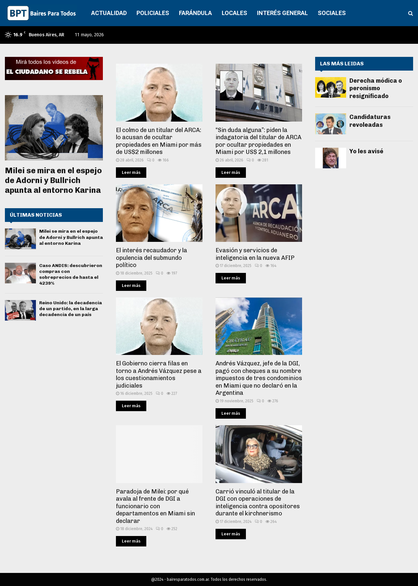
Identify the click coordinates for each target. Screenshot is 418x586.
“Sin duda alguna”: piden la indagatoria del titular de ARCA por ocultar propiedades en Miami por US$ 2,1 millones (258, 141)
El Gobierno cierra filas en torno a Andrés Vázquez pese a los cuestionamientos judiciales (158, 374)
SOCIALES (332, 12)
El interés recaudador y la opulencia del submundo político (151, 258)
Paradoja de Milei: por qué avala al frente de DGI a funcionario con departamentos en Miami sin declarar (155, 506)
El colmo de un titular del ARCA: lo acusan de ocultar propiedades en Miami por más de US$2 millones (158, 141)
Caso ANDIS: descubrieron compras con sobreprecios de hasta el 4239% (70, 274)
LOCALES (234, 12)
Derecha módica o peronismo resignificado (375, 88)
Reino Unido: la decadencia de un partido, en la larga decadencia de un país (70, 308)
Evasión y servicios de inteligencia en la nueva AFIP (255, 254)
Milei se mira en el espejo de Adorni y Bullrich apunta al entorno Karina (53, 180)
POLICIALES (153, 12)
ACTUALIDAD (109, 12)
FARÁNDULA (195, 12)
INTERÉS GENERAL (282, 12)
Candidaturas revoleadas (370, 120)
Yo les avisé (366, 151)
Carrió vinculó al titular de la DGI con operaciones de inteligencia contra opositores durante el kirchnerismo (258, 502)
